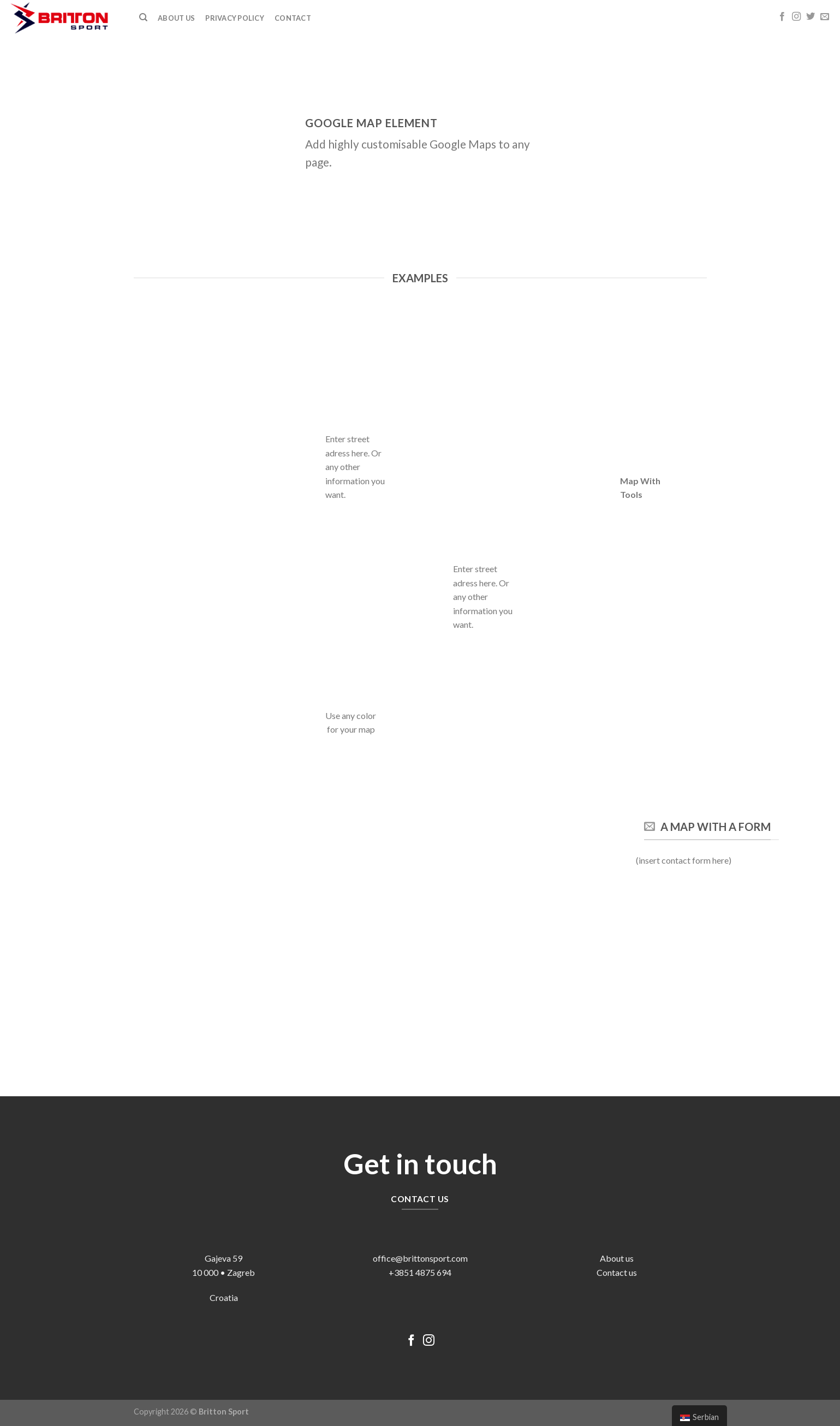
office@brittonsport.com (420, 1258)
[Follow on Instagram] (796, 17)
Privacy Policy (234, 18)
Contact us (617, 1272)
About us (617, 1258)
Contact (293, 18)
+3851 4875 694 (420, 1272)
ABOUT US (176, 18)
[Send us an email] (824, 17)
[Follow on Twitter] (810, 17)
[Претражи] (143, 17)
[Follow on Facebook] (782, 17)
